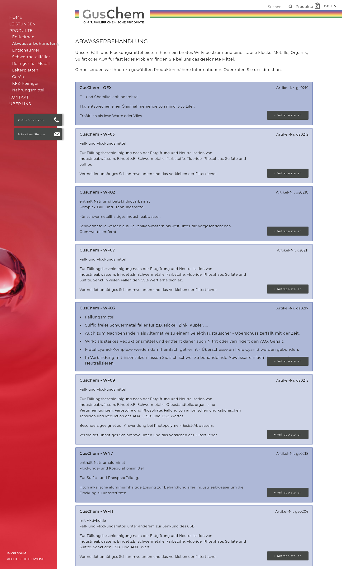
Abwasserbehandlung (36, 43)
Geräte (19, 77)
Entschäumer (25, 50)
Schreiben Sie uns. (32, 134)
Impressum (16, 553)
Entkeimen (23, 37)
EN (334, 6)
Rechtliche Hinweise (25, 559)
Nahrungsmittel (28, 90)
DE (327, 6)
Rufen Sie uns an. (31, 120)
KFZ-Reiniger (25, 83)
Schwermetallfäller (31, 57)
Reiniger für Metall (31, 63)
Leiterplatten (25, 70)
